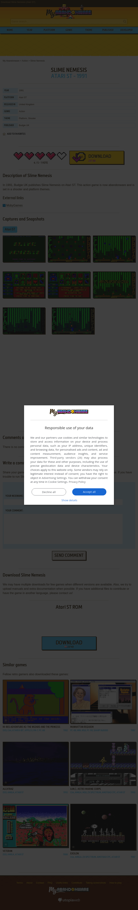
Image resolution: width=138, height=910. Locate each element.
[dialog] (69, 455)
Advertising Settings (54, 478)
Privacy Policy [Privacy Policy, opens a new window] (77, 482)
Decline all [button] (49, 492)
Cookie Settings (57, 482)
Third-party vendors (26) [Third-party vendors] (66, 457)
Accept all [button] (89, 492)
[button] (69, 500)
